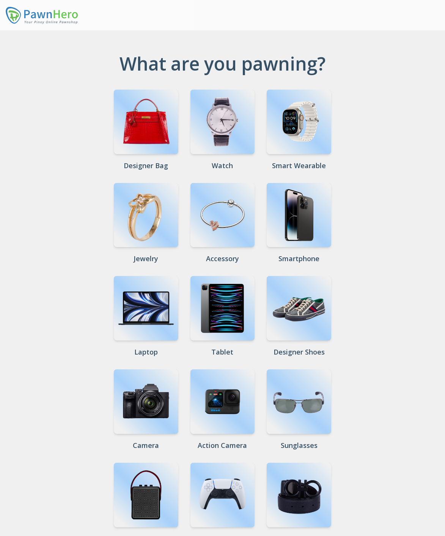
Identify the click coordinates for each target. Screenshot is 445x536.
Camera (146, 445)
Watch (222, 165)
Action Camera (222, 445)
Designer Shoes (299, 351)
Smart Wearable (299, 165)
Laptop (146, 351)
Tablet (222, 351)
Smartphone (298, 258)
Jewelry (146, 258)
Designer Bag (146, 165)
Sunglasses (299, 445)
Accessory (222, 258)
